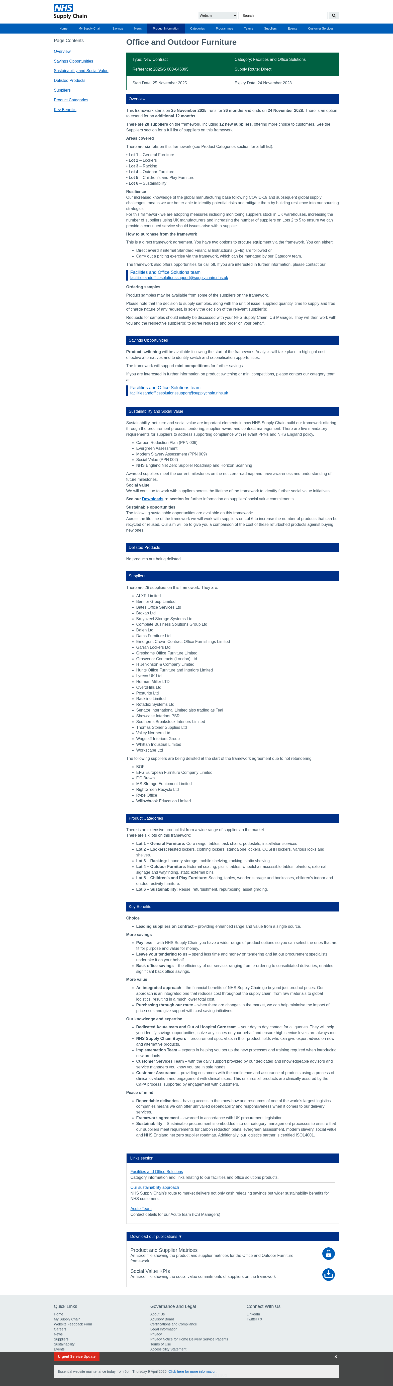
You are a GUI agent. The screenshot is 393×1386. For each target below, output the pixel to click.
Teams (248, 28)
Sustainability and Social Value (81, 71)
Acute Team (141, 1209)
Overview (62, 51)
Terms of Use (160, 1344)
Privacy (156, 1334)
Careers (60, 1329)
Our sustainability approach (155, 1187)
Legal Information (163, 1329)
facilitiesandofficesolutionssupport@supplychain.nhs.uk (179, 278)
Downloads (152, 499)
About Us (157, 1314)
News (138, 28)
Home (63, 28)
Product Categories (71, 100)
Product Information (166, 28)
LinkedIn (253, 1314)
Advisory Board (162, 1319)
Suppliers (270, 28)
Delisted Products (69, 80)
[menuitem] (63, 29)
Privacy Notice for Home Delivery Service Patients (189, 1339)
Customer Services (320, 28)
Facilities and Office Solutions (279, 59)
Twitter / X (254, 1319)
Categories (197, 28)
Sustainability (64, 1344)
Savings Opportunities (73, 61)
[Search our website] (334, 15)
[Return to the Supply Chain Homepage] (100, 11)
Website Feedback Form (73, 1324)
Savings (118, 28)
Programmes (224, 28)
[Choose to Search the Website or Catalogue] (218, 15)
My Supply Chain (90, 28)
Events (292, 28)
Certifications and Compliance (173, 1324)
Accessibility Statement (168, 1349)
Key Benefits (65, 110)
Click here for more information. (192, 1371)
